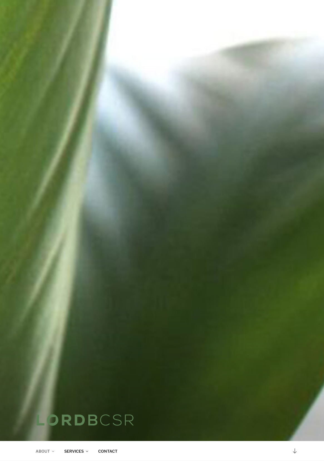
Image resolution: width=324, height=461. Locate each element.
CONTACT (107, 451)
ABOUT (45, 451)
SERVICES (76, 451)
